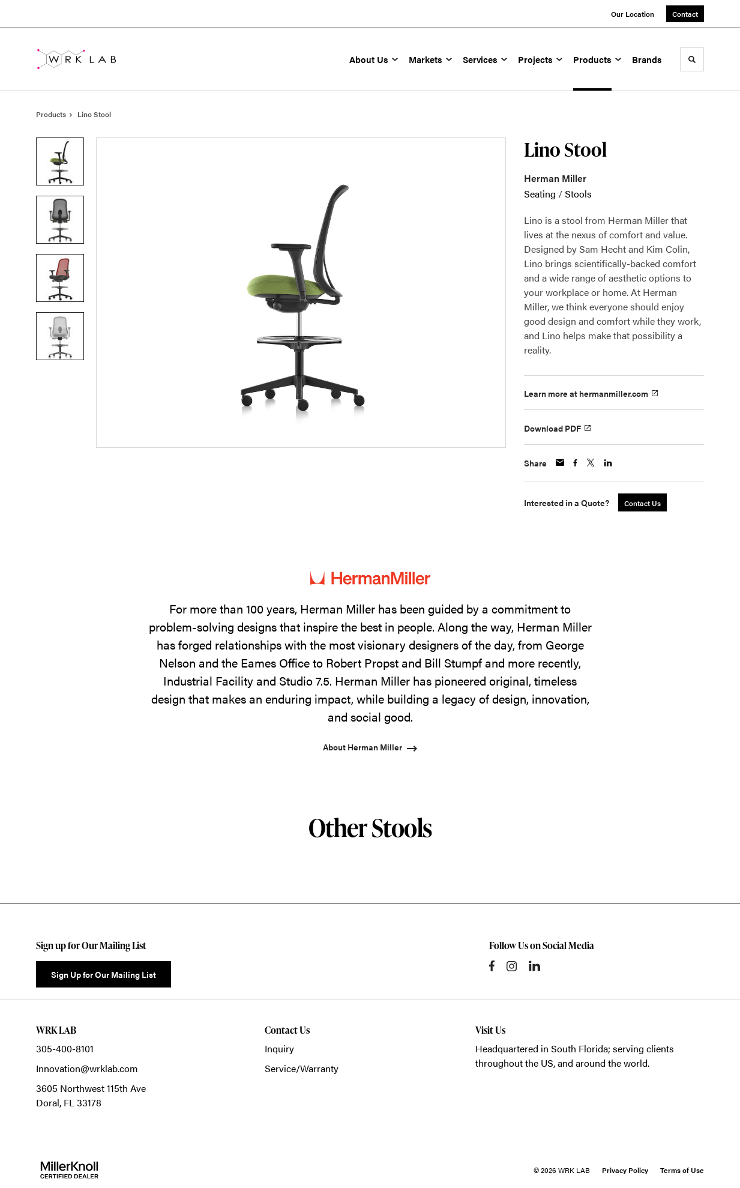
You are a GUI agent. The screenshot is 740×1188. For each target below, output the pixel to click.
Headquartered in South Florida (541, 1048)
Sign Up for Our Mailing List (103, 974)
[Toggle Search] (692, 59)
